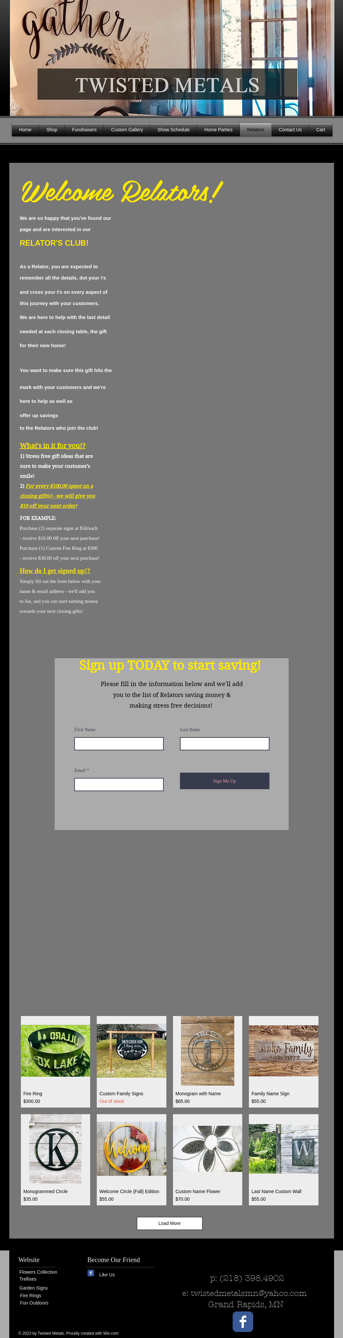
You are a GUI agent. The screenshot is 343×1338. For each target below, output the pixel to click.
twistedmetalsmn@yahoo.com (249, 1293)
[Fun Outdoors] (40, 1303)
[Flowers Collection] (45, 1272)
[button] (324, 56)
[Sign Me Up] (224, 781)
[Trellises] (39, 1279)
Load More (169, 1223)
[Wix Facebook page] (90, 1273)
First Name (85, 730)
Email (80, 770)
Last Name (190, 730)
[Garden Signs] (39, 1288)
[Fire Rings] (44, 1296)
